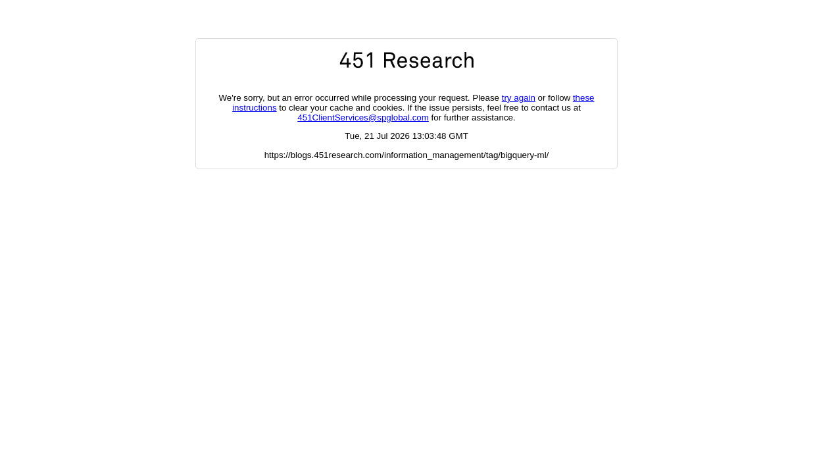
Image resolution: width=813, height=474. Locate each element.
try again (518, 98)
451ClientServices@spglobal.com (362, 117)
